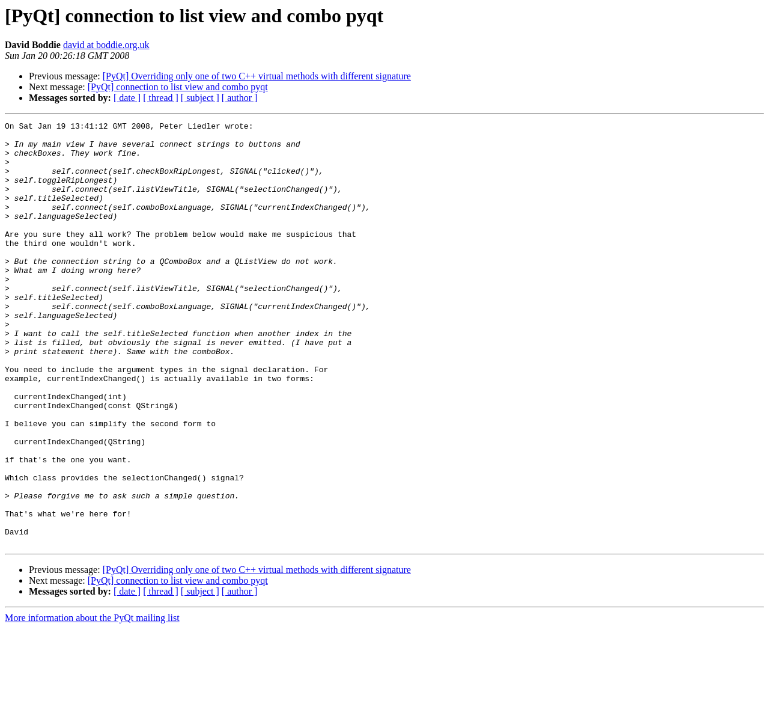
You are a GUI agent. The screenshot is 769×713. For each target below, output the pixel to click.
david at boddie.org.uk (106, 45)
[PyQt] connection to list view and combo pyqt (178, 87)
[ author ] (240, 98)
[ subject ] (200, 98)
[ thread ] (160, 98)
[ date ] (127, 98)
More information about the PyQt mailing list (92, 702)
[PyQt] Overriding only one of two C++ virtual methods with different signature (257, 76)
